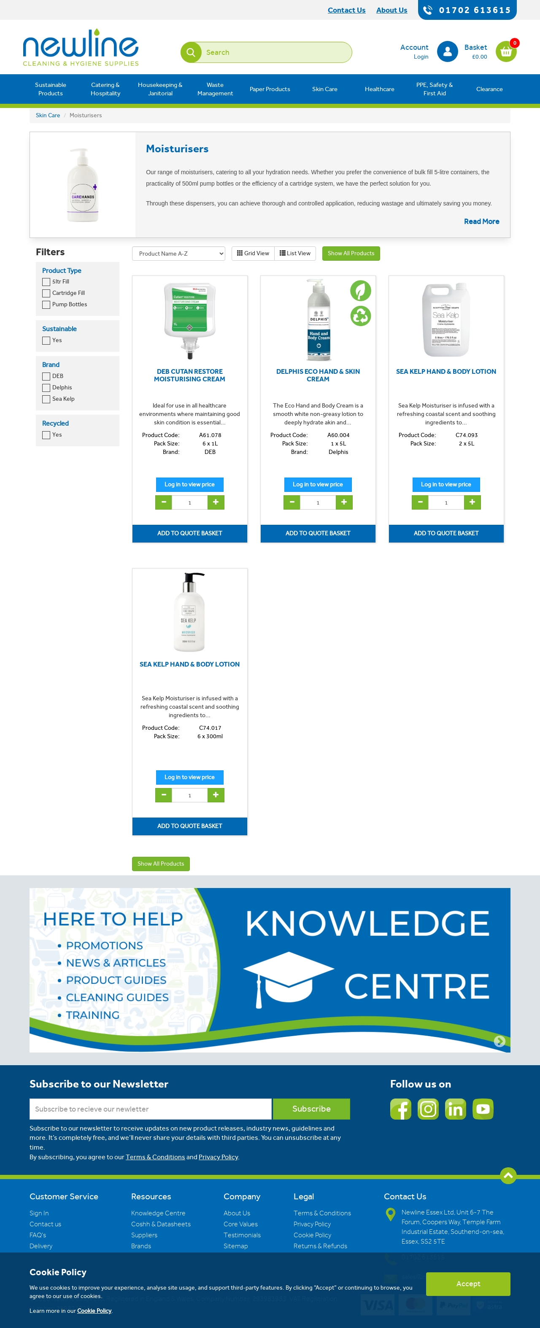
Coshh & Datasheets (161, 1224)
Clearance (489, 89)
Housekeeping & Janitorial (160, 89)
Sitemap (236, 1246)
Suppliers (144, 1235)
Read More (482, 221)
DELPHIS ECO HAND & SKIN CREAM (318, 375)
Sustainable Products (50, 89)
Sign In (39, 1213)
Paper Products (270, 89)
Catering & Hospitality (106, 89)
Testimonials (242, 1235)
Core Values (241, 1224)
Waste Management (215, 89)
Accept (468, 1283)
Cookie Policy (312, 1235)
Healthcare (379, 89)
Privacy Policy (218, 1157)
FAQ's (38, 1235)
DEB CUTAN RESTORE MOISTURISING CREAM (189, 375)
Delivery (41, 1246)
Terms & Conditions (155, 1157)
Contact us (45, 1224)
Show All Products (351, 253)
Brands (141, 1246)
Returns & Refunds (320, 1246)
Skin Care (325, 89)
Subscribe (311, 1109)
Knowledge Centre (158, 1213)
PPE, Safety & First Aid (434, 89)
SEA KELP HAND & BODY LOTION (446, 371)
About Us (237, 1213)
